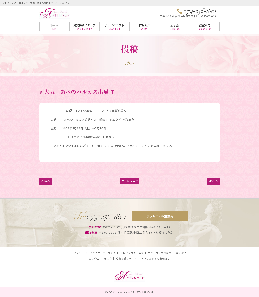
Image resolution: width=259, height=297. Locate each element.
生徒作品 (94, 258)
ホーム (54, 26)
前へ (45, 181)
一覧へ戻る (129, 181)
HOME (76, 253)
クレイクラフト (114, 26)
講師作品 (181, 253)
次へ (213, 181)
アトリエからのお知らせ (155, 258)
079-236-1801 (100, 216)
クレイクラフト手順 (132, 253)
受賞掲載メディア (84, 26)
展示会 (175, 26)
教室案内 (205, 26)
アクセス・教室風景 (159, 253)
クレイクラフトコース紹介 (100, 253)
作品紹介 (144, 26)
